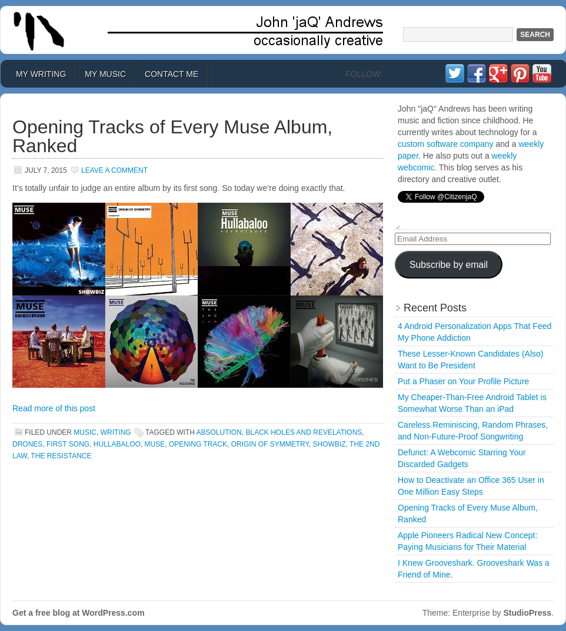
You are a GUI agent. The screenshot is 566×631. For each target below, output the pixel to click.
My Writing (41, 74)
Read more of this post (53, 408)
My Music (105, 74)
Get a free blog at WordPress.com (78, 612)
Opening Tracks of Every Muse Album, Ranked (172, 136)
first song (67, 444)
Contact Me (171, 74)
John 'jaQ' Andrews (283, 29)
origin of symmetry (270, 444)
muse (155, 444)
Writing (116, 432)
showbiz (329, 444)
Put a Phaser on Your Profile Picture (463, 381)
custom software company (446, 144)
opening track (198, 444)
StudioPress (527, 612)
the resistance (61, 456)
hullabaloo (117, 444)
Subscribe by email (448, 265)
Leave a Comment (114, 170)
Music (85, 432)
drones (27, 444)
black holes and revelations (304, 432)
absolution (218, 432)
